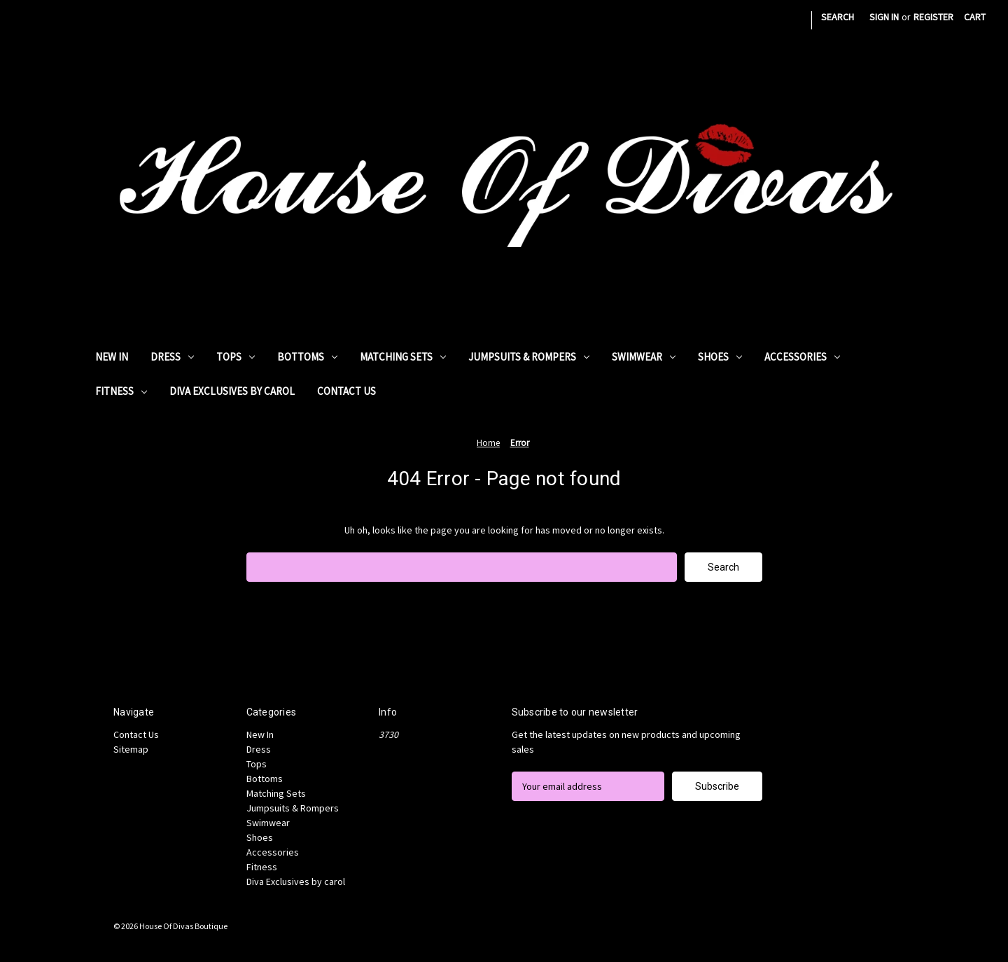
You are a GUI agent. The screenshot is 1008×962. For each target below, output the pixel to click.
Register (933, 17)
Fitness (121, 391)
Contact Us (346, 391)
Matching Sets (403, 356)
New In (111, 356)
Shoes (720, 356)
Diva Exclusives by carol (232, 391)
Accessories (802, 356)
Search (837, 17)
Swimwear (644, 356)
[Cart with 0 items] (974, 17)
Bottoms (307, 356)
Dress (172, 356)
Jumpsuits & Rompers (528, 356)
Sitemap (130, 749)
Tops (235, 356)
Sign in (884, 17)
